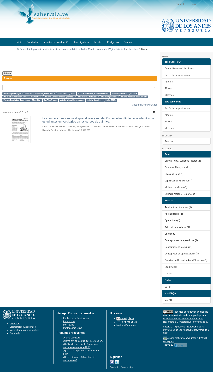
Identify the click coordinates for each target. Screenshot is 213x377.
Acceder (169, 141)
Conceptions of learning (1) (178, 247)
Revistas (133, 49)
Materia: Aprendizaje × (109, 97)
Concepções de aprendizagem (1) (182, 253)
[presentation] (27, 62)
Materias (169, 95)
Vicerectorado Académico (23, 327)
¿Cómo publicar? (71, 337)
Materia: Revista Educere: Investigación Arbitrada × (22, 97)
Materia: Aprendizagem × (13, 94)
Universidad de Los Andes (176, 330)
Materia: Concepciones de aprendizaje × (60, 97)
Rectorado (15, 323)
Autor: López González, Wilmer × (124, 94)
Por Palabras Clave (72, 328)
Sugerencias (127, 367)
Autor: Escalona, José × (66, 94)
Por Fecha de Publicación (76, 318)
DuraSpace (168, 341)
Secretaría (15, 333)
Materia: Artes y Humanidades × (72, 100)
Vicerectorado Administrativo (24, 330)
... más (168, 273)
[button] (181, 4)
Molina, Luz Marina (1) (176, 187)
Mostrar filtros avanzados (144, 104)
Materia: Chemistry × (95, 100)
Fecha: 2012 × (111, 100)
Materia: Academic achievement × (134, 97)
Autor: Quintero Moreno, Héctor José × (40, 94)
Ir (154, 87)
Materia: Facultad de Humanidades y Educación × (22, 100)
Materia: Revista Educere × (88, 97)
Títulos (168, 88)
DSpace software (175, 338)
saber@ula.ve (127, 318)
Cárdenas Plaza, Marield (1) (179, 167)
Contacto (114, 367)
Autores (169, 81)
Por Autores (69, 321)
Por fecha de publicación (177, 75)
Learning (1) (171, 267)
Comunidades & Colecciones (179, 68)
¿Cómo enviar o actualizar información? (83, 341)
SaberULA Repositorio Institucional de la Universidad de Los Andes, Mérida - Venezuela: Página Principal (72, 49)
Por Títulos (68, 324)
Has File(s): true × (50, 100)
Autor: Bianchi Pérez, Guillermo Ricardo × (93, 94)
